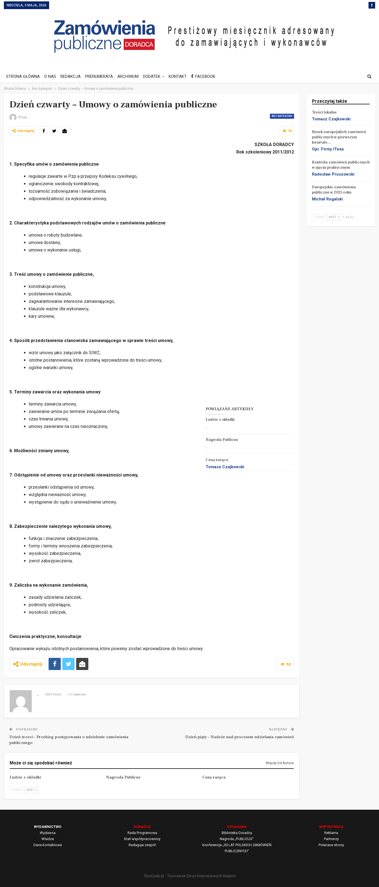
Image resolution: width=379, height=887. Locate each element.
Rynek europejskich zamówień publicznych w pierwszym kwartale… (339, 137)
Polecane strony (331, 845)
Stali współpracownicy (142, 839)
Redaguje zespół (142, 845)
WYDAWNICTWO (47, 827)
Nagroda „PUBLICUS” (237, 839)
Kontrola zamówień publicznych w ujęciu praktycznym (341, 165)
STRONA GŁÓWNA (23, 76)
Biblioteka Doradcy (237, 833)
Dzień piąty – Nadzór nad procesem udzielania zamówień (239, 737)
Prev (17, 790)
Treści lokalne (324, 112)
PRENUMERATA (101, 76)
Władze (47, 839)
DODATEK (156, 76)
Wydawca (47, 833)
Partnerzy (331, 839)
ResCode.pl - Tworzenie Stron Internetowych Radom (190, 876)
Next (31, 790)
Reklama (331, 833)
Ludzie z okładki (220, 419)
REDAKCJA (72, 76)
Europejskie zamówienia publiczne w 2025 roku (334, 190)
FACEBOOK (209, 76)
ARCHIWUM (131, 76)
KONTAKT (183, 76)
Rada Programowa (142, 833)
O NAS (51, 76)
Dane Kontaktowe (47, 845)
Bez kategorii (282, 116)
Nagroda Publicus (222, 439)
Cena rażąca (217, 459)
